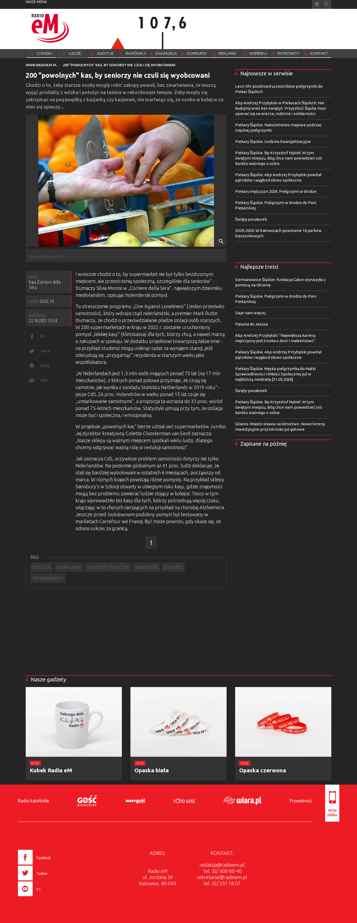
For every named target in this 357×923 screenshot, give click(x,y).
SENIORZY (173, 567)
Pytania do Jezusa (251, 324)
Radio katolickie (33, 800)
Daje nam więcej (250, 313)
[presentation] (45, 897)
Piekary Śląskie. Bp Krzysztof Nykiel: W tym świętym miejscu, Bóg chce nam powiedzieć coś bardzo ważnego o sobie (278, 158)
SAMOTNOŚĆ (146, 567)
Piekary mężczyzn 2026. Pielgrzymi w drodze (276, 191)
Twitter (45, 351)
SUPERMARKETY (48, 578)
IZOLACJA (42, 567)
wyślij (43, 380)
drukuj (44, 365)
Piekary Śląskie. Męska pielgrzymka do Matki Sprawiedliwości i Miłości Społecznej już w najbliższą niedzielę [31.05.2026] (275, 374)
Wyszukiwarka (326, 4)
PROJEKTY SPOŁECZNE (108, 567)
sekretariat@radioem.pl (222, 877)
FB (42, 336)
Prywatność (301, 800)
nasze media (36, 1)
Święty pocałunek (251, 219)
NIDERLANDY (69, 567)
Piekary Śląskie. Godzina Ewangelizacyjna (273, 141)
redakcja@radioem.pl (222, 864)
